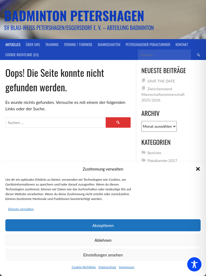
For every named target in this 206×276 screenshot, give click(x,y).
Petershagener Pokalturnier (148, 44)
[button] (198, 169)
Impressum (126, 267)
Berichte (154, 152)
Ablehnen (102, 240)
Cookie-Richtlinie (84, 267)
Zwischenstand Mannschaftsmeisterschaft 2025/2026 (163, 94)
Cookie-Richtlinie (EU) (22, 54)
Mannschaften (109, 44)
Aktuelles (12, 44)
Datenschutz (107, 267)
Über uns (33, 44)
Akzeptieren (103, 225)
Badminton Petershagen (74, 15)
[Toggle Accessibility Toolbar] (194, 264)
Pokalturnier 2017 (162, 160)
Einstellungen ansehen (103, 254)
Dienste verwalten (21, 209)
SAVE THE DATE (161, 81)
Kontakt (182, 44)
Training (51, 44)
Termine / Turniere (78, 44)
